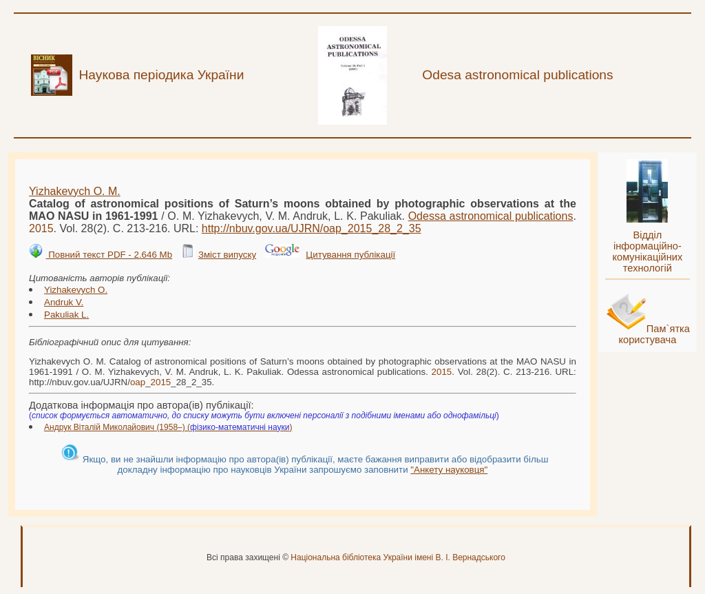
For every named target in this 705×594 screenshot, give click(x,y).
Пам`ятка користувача (654, 334)
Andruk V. (63, 302)
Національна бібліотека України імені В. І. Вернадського (398, 557)
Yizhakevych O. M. (74, 191)
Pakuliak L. (66, 314)
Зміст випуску (227, 254)
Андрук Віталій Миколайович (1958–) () (168, 427)
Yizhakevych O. (75, 290)
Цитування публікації (350, 254)
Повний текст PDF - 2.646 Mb (108, 254)
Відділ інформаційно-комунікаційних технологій (647, 251)
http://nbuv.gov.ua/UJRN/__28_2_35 (311, 228)
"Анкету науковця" (448, 469)
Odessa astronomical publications (491, 216)
